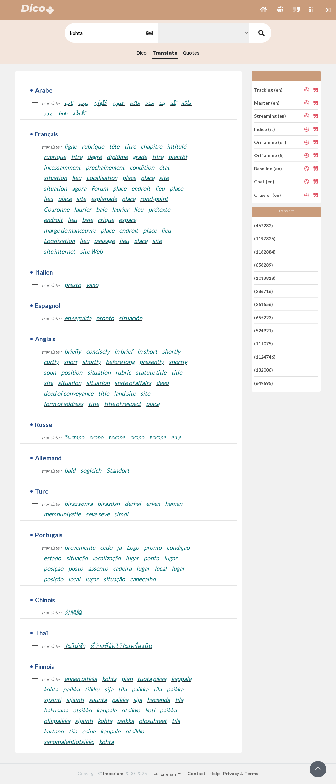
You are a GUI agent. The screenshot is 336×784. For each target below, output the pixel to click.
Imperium (113, 773)
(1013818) (265, 278)
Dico (141, 53)
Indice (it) (264, 129)
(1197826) (265, 238)
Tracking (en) (268, 89)
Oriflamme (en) (270, 142)
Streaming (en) (270, 116)
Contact (196, 773)
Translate (165, 53)
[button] (263, 10)
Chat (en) (264, 181)
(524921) (263, 330)
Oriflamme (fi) (269, 155)
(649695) (263, 383)
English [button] (165, 774)
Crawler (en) (267, 194)
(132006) (263, 370)
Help (214, 773)
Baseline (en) (268, 168)
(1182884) (265, 252)
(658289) (263, 265)
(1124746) (265, 357)
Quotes (191, 53)
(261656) (263, 304)
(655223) (263, 317)
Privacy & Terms (240, 773)
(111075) (263, 343)
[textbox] (111, 33)
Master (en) (267, 103)
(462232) (263, 225)
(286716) (263, 291)
